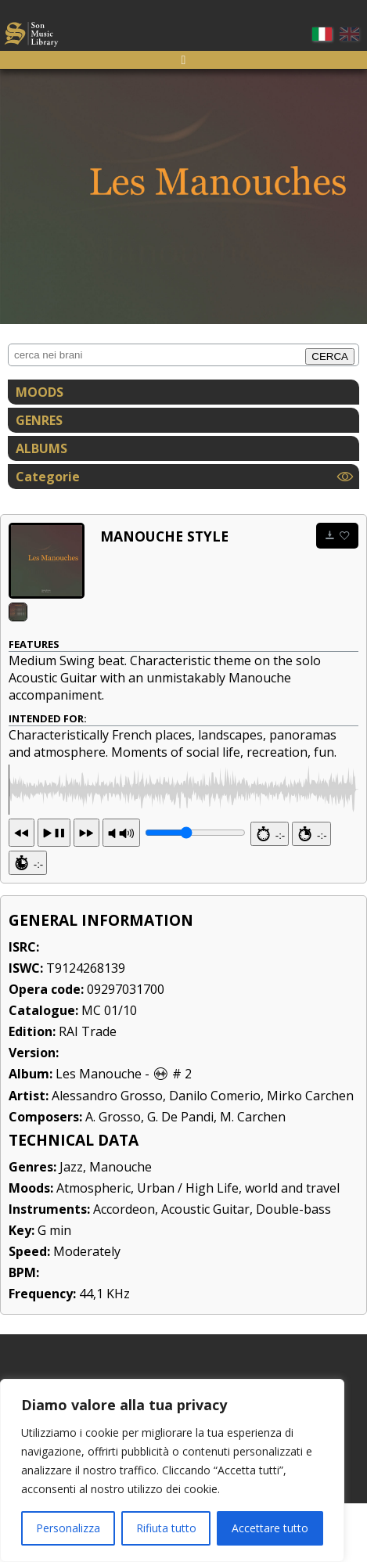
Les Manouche (99, 1132)
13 (54, 891)
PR (121, 891)
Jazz (71, 1225)
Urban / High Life (188, 1246)
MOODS (39, 392)
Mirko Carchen (310, 1154)
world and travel (292, 1246)
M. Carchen (253, 1175)
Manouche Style (164, 536)
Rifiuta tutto (166, 1528)
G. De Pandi (180, 1175)
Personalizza (68, 1528)
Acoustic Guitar (205, 1267)
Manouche (120, 1225)
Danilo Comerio (215, 1154)
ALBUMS (41, 448)
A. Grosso (113, 1175)
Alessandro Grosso (107, 1154)
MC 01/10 (109, 1069)
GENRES (39, 420)
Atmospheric (93, 1246)
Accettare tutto (270, 1528)
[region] (172, 1470)
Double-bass (293, 1267)
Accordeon (124, 1267)
